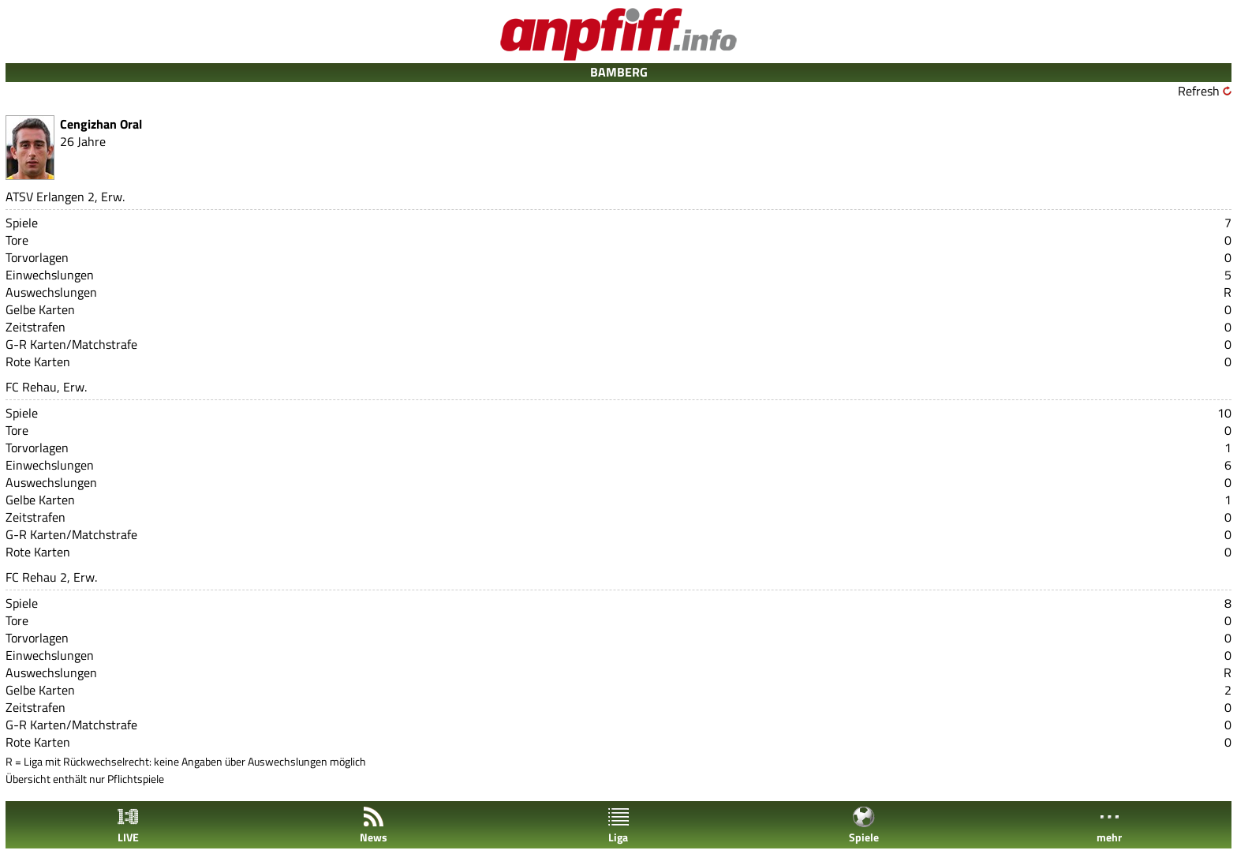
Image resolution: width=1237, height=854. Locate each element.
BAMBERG (619, 71)
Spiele (864, 825)
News (373, 825)
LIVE (128, 825)
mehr (1109, 825)
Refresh (1199, 90)
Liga (618, 825)
